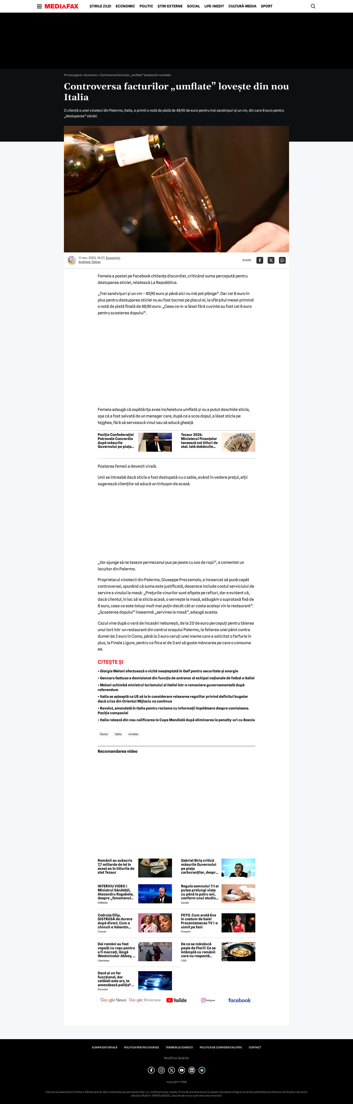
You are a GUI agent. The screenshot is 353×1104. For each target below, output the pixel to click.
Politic (146, 6)
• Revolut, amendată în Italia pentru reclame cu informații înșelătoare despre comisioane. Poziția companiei (173, 710)
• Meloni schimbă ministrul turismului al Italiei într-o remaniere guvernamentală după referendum (171, 687)
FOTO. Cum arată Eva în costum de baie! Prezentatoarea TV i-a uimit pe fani (199, 921)
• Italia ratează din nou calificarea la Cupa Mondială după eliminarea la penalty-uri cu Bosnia (176, 720)
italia (118, 734)
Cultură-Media (242, 6)
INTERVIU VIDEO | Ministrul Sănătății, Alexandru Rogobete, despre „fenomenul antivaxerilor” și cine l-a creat (116, 892)
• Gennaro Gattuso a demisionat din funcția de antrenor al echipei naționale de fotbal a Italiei (176, 678)
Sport (266, 6)
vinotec (133, 734)
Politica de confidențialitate (221, 1047)
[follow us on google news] (113, 1000)
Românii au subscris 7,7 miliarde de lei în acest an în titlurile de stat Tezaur (116, 866)
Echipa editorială (104, 1047)
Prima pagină (73, 75)
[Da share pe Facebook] (259, 260)
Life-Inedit (214, 6)
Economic (125, 6)
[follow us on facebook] (239, 1000)
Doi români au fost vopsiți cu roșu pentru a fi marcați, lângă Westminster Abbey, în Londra (117, 950)
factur (104, 734)
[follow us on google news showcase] (145, 1000)
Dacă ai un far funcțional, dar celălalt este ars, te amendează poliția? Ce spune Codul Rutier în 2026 (117, 979)
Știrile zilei (100, 6)
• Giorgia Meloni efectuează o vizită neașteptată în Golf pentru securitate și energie (168, 671)
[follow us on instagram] (208, 1000)
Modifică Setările (176, 1058)
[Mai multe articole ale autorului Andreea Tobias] (71, 260)
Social (193, 6)
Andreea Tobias (90, 262)
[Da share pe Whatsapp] (282, 260)
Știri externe (170, 6)
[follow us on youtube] (176, 1000)
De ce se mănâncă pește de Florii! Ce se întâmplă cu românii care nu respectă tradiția (198, 950)
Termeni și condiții (179, 1047)
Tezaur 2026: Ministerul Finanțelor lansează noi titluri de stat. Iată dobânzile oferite (199, 441)
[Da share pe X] (271, 260)
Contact (255, 1047)
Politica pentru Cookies (141, 1047)
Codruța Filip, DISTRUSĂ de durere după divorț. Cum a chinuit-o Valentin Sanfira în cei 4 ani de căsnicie (116, 921)
